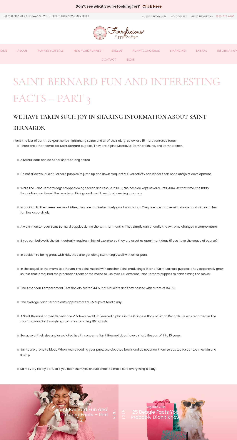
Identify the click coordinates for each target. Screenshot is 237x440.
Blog (130, 59)
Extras (201, 51)
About (22, 51)
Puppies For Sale (51, 51)
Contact (109, 59)
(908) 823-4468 (225, 16)
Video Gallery (179, 16)
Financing (178, 51)
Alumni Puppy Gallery (154, 16)
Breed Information (202, 16)
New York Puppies (87, 51)
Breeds (116, 51)
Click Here (152, 6)
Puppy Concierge (146, 51)
